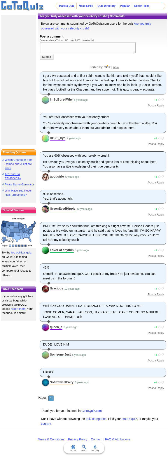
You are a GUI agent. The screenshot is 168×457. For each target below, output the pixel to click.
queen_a (56, 327)
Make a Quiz (66, 5)
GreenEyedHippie (62, 208)
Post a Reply (156, 105)
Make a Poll (86, 5)
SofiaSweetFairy (62, 382)
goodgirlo (57, 176)
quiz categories (96, 419)
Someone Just (60, 354)
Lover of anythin (62, 250)
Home (73, 448)
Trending (95, 448)
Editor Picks (141, 5)
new (116, 67)
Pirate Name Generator (19, 184)
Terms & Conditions (51, 439)
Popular (125, 5)
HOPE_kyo (58, 138)
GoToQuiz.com (91, 410)
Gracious (56, 288)
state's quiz (129, 419)
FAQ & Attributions (117, 439)
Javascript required (88, 47)
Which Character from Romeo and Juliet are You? (18, 164)
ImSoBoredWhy (61, 99)
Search (84, 448)
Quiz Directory (107, 5)
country (46, 423)
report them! (18, 308)
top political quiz (21, 252)
